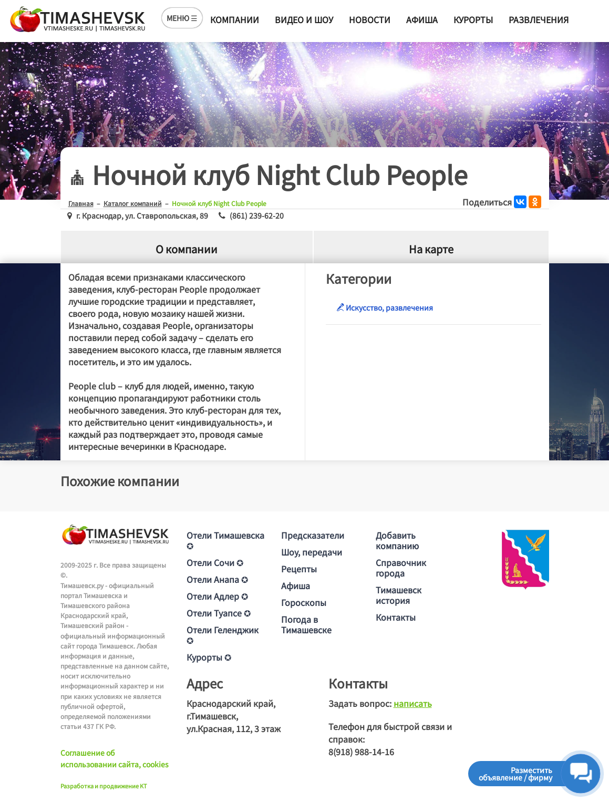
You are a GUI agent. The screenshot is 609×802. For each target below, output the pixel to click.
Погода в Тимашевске (306, 624)
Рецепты (299, 568)
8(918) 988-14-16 (361, 751)
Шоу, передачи (311, 552)
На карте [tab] (431, 248)
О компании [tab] (187, 248)
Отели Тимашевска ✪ (225, 540)
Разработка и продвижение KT (103, 786)
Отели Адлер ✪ (217, 596)
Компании (234, 19)
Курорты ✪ (209, 657)
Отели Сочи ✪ (215, 562)
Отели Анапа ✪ (217, 579)
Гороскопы (303, 602)
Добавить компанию (397, 540)
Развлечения (539, 19)
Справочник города (401, 567)
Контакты (396, 617)
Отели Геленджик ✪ (223, 634)
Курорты (473, 19)
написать (413, 703)
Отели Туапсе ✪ (219, 613)
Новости (369, 19)
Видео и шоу (304, 19)
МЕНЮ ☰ (182, 18)
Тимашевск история (398, 594)
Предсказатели (312, 535)
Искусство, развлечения (384, 307)
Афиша (422, 19)
